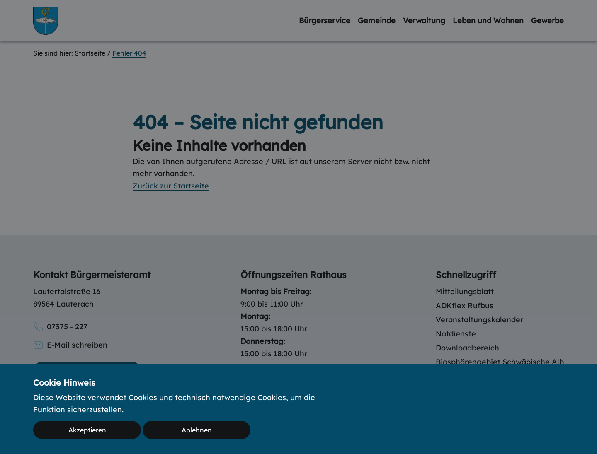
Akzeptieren (87, 430)
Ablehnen (197, 430)
